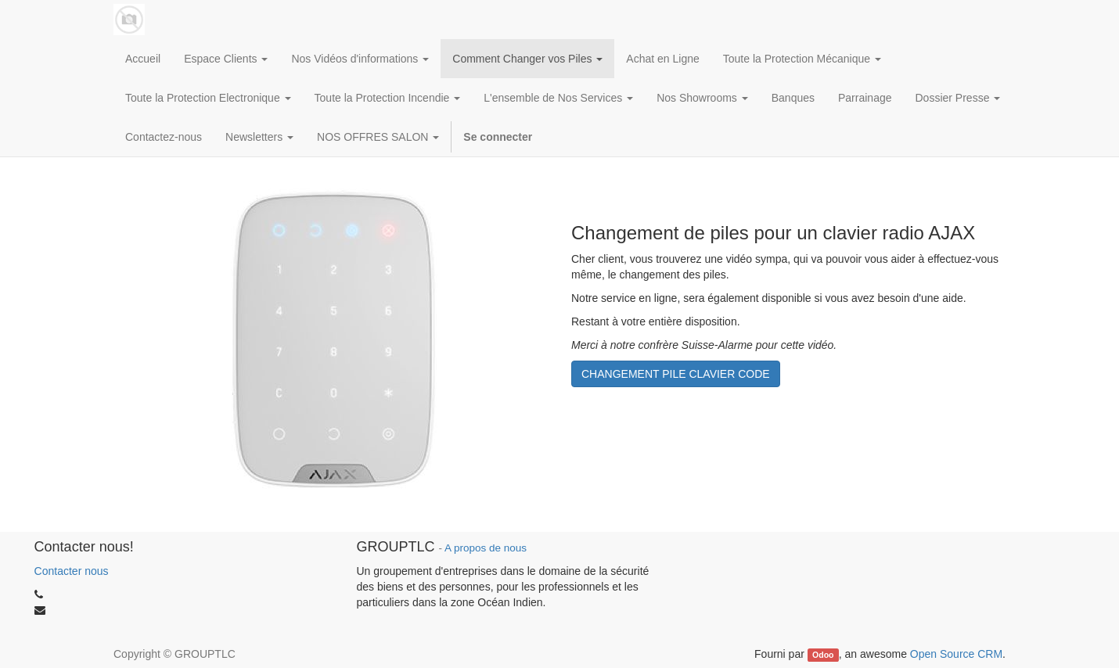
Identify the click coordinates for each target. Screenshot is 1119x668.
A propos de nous (485, 548)
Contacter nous (71, 571)
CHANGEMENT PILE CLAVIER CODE (675, 374)
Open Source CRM (956, 654)
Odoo (822, 654)
